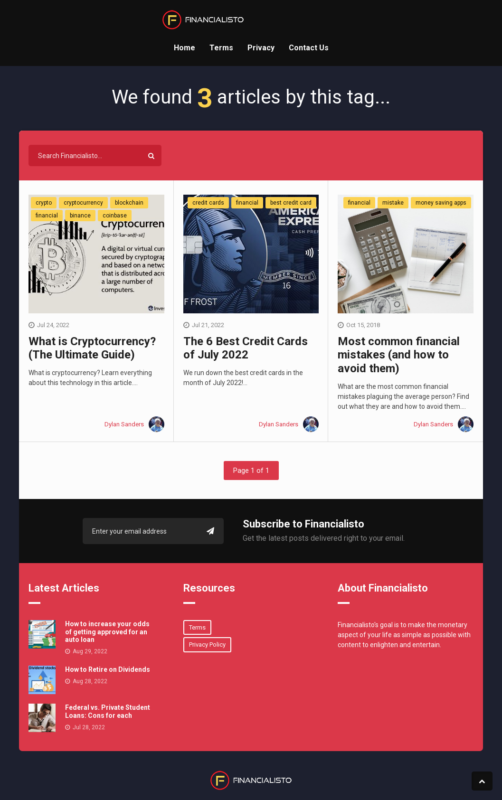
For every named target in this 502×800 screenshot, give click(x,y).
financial (47, 215)
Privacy (261, 47)
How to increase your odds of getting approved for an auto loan (107, 632)
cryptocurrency (83, 202)
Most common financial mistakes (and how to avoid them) (399, 355)
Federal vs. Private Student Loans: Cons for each (107, 711)
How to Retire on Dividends (107, 669)
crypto (44, 202)
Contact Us (309, 47)
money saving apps (441, 202)
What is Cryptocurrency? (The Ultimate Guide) (92, 348)
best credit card (291, 202)
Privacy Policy (207, 644)
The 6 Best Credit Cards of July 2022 (245, 348)
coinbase (115, 215)
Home (184, 47)
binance (80, 215)
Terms (221, 47)
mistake (393, 202)
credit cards (208, 202)
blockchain (129, 202)
